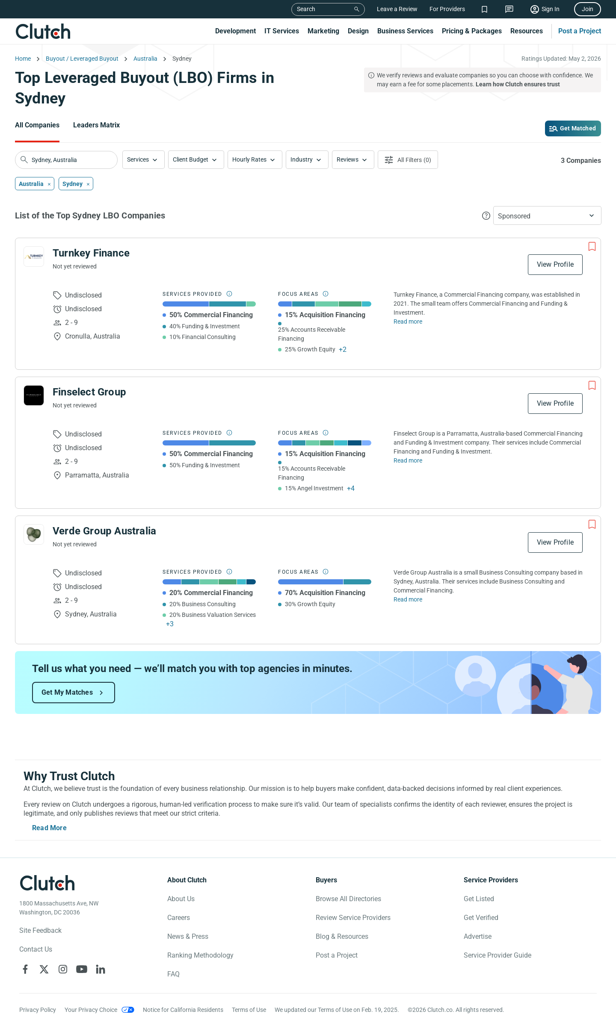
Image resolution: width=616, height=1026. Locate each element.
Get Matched (578, 128)
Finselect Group (89, 392)
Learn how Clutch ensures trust (518, 84)
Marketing (323, 31)
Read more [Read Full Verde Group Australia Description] (408, 599)
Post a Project (579, 31)
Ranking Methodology (200, 955)
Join (587, 9)
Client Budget (190, 159)
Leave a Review (397, 9)
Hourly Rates (249, 159)
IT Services (281, 31)
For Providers (447, 9)
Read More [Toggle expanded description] (49, 828)
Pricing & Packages (472, 31)
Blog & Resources (342, 936)
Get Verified (481, 918)
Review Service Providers (353, 918)
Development (235, 31)
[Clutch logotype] (47, 882)
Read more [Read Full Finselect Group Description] (408, 460)
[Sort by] (547, 215)
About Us (181, 899)
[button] (143, 159)
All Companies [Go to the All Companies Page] (37, 125)
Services (138, 159)
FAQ (173, 974)
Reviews (347, 159)
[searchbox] (66, 160)
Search (306, 9)
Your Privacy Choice (91, 1009)
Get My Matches (67, 692)
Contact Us (35, 949)
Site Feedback (40, 930)
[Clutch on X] (44, 969)
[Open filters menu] (408, 159)
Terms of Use (249, 1009)
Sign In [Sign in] (551, 9)
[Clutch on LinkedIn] (101, 969)
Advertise (478, 936)
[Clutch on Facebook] (25, 969)
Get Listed (479, 899)
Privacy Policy (37, 1009)
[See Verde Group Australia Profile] (34, 534)
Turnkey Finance (91, 253)
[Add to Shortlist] (592, 247)
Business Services (405, 31)
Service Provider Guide (497, 955)
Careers (178, 918)
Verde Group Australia (104, 531)
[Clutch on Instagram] (63, 969)
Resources (526, 31)
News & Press (187, 936)
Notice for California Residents (183, 1009)
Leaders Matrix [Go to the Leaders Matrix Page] (96, 125)
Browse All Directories (348, 899)
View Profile (555, 264)
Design (358, 31)
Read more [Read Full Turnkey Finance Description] (408, 321)
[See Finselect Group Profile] (34, 395)
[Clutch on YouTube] (82, 969)
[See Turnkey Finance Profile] (34, 256)
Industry (301, 159)
